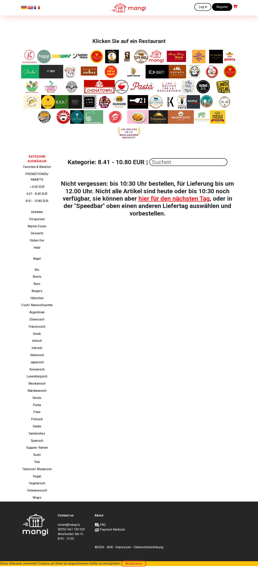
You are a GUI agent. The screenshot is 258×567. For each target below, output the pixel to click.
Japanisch (37, 362)
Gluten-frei (37, 240)
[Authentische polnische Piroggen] (188, 87)
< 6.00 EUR (37, 187)
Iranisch (37, 348)
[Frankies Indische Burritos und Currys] (218, 117)
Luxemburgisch (37, 376)
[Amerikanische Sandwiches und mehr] (105, 102)
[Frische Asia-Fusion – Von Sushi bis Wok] (77, 117)
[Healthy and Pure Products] (44, 56)
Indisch (37, 341)
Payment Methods (110, 529)
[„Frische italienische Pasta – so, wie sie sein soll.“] (182, 102)
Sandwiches (37, 433)
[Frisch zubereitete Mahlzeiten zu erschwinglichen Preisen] (156, 56)
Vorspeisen (37, 219)
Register (222, 7)
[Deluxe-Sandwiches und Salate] (141, 56)
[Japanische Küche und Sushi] (70, 71)
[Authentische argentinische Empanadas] (158, 117)
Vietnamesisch (37, 490)
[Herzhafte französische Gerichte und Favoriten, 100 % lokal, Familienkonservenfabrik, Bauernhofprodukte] (156, 102)
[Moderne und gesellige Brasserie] (170, 102)
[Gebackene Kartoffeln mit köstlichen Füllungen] (133, 71)
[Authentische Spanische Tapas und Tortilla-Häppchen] (181, 117)
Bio (37, 269)
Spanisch (37, 440)
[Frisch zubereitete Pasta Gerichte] (111, 71)
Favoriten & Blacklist (37, 167)
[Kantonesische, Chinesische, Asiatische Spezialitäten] (177, 56)
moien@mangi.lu (69, 525)
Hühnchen (37, 298)
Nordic (37, 398)
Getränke (37, 212)
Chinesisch (36, 319)
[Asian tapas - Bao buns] (31, 102)
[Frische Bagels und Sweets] (127, 56)
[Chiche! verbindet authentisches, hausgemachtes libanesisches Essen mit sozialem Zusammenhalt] (30, 71)
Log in (203, 7)
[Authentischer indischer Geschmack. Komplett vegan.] (202, 117)
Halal (37, 247)
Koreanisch (37, 369)
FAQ (100, 525)
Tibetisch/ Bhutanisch (37, 469)
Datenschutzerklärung (148, 547)
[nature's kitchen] (61, 102)
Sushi (37, 455)
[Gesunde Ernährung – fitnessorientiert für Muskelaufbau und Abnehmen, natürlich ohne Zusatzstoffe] (51, 71)
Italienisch (37, 355)
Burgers (37, 291)
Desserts (37, 233)
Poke (37, 412)
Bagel (37, 258)
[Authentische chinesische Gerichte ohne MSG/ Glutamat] (157, 71)
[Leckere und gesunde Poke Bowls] (51, 87)
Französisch (37, 326)
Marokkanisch (37, 391)
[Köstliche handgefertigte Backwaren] (169, 87)
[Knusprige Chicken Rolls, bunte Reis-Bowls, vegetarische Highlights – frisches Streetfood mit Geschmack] (225, 102)
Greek (37, 334)
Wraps (37, 497)
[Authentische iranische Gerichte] (48, 102)
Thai (37, 462)
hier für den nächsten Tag (174, 198)
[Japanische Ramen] (121, 87)
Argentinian (37, 312)
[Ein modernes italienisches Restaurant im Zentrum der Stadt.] (216, 56)
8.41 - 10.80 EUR (37, 201)
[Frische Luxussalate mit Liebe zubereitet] (32, 87)
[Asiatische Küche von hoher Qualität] (195, 71)
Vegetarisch (37, 483)
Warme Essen (37, 226)
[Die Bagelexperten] (72, 87)
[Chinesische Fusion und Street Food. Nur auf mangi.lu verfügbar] (230, 71)
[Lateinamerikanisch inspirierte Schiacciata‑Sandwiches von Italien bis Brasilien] (44, 117)
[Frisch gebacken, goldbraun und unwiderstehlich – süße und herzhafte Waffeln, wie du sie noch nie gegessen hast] (193, 102)
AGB (110, 547)
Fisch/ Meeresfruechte (37, 305)
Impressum (123, 547)
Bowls (37, 276)
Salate (37, 426)
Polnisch (37, 419)
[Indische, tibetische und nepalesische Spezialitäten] (177, 71)
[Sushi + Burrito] (203, 87)
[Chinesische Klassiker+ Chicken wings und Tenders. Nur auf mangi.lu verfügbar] (97, 56)
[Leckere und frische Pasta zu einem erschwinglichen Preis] (142, 87)
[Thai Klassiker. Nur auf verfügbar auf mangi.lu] (199, 56)
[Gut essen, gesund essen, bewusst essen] (90, 102)
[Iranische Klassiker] (112, 56)
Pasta (37, 405)
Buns (37, 284)
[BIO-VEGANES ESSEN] (75, 102)
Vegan (37, 476)
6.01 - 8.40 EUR (37, 194)
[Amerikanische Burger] (120, 102)
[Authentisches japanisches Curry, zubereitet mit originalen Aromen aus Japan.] (137, 117)
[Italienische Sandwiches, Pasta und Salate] (29, 56)
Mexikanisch (37, 383)
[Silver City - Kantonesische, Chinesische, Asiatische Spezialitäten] (213, 71)
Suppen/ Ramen (37, 447)
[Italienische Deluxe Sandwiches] (138, 102)
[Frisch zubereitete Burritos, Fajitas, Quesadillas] (229, 56)
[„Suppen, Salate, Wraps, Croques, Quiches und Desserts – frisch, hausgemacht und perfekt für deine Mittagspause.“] (207, 102)
